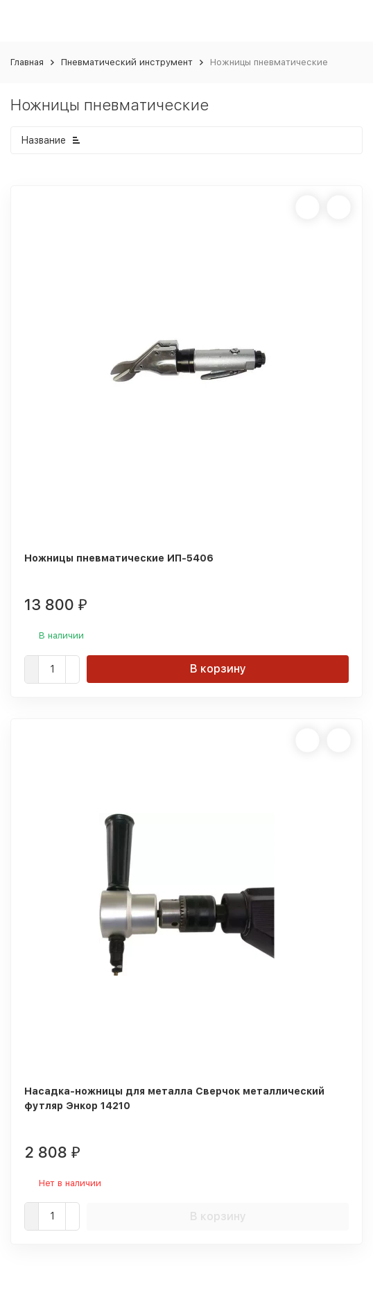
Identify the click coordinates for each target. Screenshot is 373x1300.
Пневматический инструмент (127, 62)
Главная (27, 62)
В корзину (218, 668)
